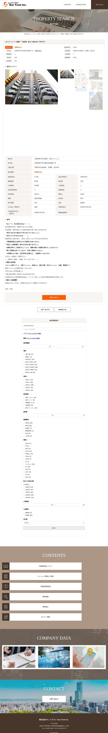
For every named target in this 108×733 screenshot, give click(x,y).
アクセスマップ (84, 628)
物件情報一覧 (28, 703)
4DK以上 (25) (29, 454)
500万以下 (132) (29, 359)
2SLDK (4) (28, 456)
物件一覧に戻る (45, 309)
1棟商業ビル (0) (29, 403)
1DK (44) (27, 469)
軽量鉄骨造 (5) (29, 431)
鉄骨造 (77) (28, 428)
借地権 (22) (28, 513)
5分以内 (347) (29, 489)
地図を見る (38, 50)
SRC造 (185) (28, 423)
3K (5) (27, 446)
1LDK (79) (28, 472)
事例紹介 (28, 705)
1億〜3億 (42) (29, 354)
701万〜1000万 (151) (31, 365)
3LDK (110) (28, 451)
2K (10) (27, 474)
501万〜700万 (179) (30, 362)
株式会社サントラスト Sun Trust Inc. (54, 685)
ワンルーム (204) (30, 464)
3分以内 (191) (29, 487)
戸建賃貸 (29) (29, 405)
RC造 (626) (28, 426)
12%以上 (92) (29, 387)
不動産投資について (54, 703)
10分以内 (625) (29, 495)
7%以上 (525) (29, 382)
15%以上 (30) (29, 390)
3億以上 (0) (28, 357)
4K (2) (27, 462)
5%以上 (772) (29, 380)
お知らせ (79, 703)
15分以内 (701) (29, 497)
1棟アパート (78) (30, 400)
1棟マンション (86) (30, 397)
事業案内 (15, 628)
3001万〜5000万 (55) (31, 370)
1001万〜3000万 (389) (31, 367)
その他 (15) (28, 436)
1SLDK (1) (28, 459)
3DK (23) (27, 448)
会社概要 (48, 628)
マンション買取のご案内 (54, 705)
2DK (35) (27, 477)
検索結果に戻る (62, 309)
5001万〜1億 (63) (30, 372)
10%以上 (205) (29, 385)
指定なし (27, 484)
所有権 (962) (28, 515)
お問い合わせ (99, 4)
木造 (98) (28, 433)
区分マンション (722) (31, 408)
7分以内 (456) (29, 492)
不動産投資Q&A (54, 708)
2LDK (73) (28, 443)
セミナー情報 (80, 705)
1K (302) (27, 467)
